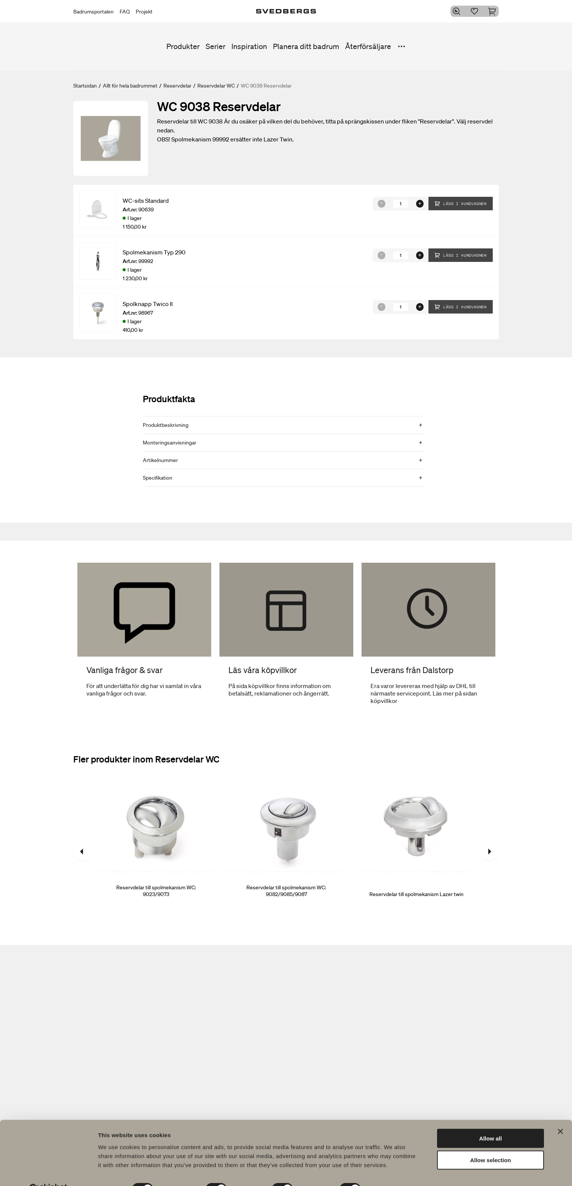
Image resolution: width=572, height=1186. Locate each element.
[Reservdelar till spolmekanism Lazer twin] (416, 851)
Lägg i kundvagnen (460, 204)
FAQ (125, 11)
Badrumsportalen (93, 11)
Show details (392, 1171)
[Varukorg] (494, 11)
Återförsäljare (368, 46)
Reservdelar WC (216, 85)
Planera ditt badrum (306, 46)
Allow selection (490, 1142)
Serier (215, 46)
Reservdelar (177, 85)
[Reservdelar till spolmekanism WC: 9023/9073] (156, 851)
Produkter (183, 46)
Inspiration (249, 46)
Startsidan (85, 85)
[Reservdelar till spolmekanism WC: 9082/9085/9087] (286, 851)
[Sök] (458, 11)
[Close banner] (560, 1113)
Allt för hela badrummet (130, 85)
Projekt (144, 11)
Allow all (490, 1120)
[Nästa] (490, 852)
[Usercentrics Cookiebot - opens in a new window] (48, 1171)
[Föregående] (82, 852)
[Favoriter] (476, 11)
